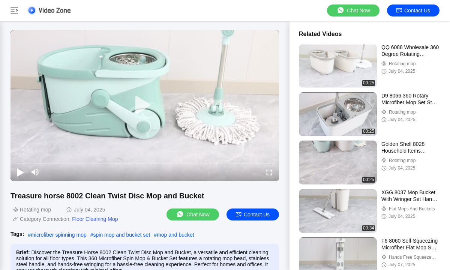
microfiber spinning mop (59, 235)
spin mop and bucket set (121, 235)
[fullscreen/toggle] (269, 172)
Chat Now (353, 10)
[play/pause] (20, 172)
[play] (144, 105)
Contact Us (413, 11)
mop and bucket (175, 235)
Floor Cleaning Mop (95, 219)
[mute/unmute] (35, 172)
